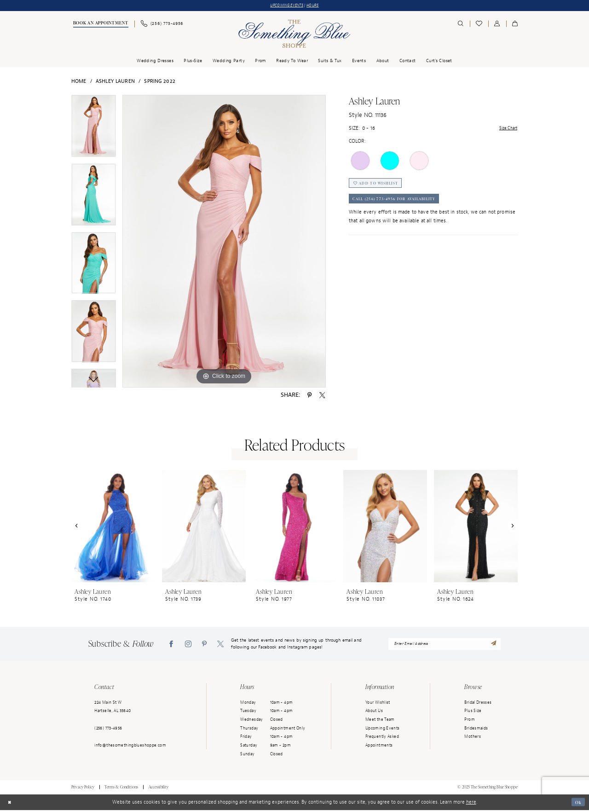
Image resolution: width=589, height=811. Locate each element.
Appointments (379, 746)
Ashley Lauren (115, 82)
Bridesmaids (476, 729)
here (471, 802)
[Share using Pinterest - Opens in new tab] (309, 396)
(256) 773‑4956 (108, 729)
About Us (374, 711)
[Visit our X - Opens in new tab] (220, 645)
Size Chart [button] (506, 129)
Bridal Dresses (477, 703)
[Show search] (461, 24)
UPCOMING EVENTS (285, 5)
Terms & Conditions (121, 788)
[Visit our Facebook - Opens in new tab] (171, 645)
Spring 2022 (159, 82)
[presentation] (113, 527)
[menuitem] (100, 25)
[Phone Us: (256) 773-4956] (161, 24)
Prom (469, 720)
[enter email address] (444, 645)
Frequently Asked (382, 737)
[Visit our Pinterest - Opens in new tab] (204, 645)
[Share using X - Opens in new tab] (322, 396)
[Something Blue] (294, 35)
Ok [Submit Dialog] (577, 802)
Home (79, 82)
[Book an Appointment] (100, 25)
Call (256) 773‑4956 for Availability (402, 204)
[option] (93, 130)
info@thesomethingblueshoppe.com (130, 746)
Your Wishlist (377, 703)
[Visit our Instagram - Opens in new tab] (188, 645)
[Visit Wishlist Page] (479, 24)
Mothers (472, 737)
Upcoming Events (382, 729)
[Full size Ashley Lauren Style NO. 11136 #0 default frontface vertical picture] (224, 242)
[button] (497, 24)
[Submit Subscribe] (494, 644)
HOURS (317, 5)
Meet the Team (380, 720)
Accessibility (159, 788)
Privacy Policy (82, 788)
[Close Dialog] (10, 803)
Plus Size (472, 711)
